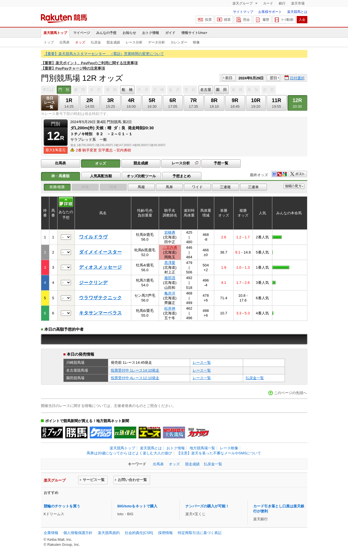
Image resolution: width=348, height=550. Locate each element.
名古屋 (205, 90)
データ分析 (156, 42)
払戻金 (96, 42)
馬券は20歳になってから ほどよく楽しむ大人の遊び (129, 453)
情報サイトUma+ (194, 33)
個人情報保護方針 (78, 533)
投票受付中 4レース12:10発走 (135, 378)
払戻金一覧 (255, 378)
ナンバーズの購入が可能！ (207, 506)
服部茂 (169, 278)
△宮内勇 (170, 247)
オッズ (80, 42)
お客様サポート (270, 12)
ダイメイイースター (100, 252)
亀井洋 (169, 293)
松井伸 (169, 308)
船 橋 (127, 90)
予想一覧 (221, 163)
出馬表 (64, 42)
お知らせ (129, 33)
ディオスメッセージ (100, 267)
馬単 (169, 187)
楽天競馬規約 (109, 533)
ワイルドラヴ (93, 236)
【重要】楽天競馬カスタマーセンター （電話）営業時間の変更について (104, 54)
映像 (196, 42)
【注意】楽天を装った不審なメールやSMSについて (219, 453)
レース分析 (134, 42)
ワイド (197, 187)
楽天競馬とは (297, 12)
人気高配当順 (101, 176)
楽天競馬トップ (55, 33)
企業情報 (51, 533)
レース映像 (229, 448)
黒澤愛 (169, 263)
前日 (228, 78)
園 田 (221, 90)
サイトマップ (243, 12)
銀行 (282, 3)
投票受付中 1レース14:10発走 (135, 370)
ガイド (170, 33)
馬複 (141, 187)
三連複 (225, 187)
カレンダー (178, 42)
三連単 (253, 187)
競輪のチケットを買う (62, 506)
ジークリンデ (93, 282)
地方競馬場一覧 (202, 448)
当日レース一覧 (49, 102)
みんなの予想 (106, 33)
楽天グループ (242, 3)
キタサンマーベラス (100, 312)
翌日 (273, 78)
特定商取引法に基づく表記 (200, 533)
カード (268, 3)
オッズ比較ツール (141, 176)
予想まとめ (181, 176)
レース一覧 (202, 362)
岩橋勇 (169, 232)
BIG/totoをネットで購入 (137, 506)
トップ (49, 42)
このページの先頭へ (290, 393)
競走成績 (113, 42)
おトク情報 (150, 33)
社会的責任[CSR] (139, 533)
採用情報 (165, 533)
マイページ (81, 33)
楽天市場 (298, 3)
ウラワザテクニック (100, 297)
